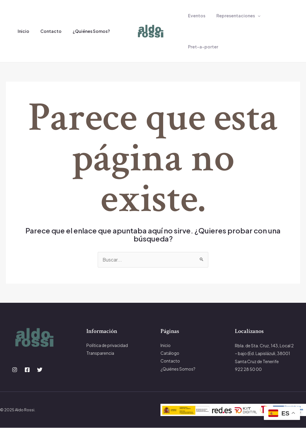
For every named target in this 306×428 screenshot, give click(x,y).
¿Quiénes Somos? (84, 31)
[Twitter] (39, 370)
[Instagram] (14, 370)
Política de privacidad (107, 345)
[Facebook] (27, 370)
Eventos (195, 15)
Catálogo (170, 353)
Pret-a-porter (201, 46)
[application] (253, 15)
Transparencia (100, 353)
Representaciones (234, 15)
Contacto (46, 31)
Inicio (22, 31)
